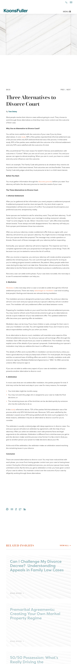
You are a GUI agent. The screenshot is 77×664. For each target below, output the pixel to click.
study (23, 137)
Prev (63, 90)
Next (68, 90)
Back (8, 90)
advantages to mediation (44, 290)
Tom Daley (12, 111)
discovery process (45, 181)
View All (64, 545)
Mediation (10, 288)
